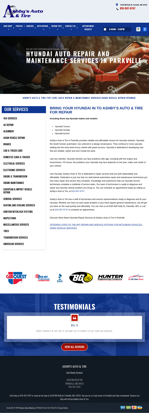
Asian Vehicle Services (63, 229)
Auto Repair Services (74, 374)
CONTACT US (70, 26)
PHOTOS (19, 26)
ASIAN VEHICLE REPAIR (113, 99)
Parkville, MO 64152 (61, 49)
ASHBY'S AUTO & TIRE (34, 99)
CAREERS (30, 26)
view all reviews (74, 348)
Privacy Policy (63, 409)
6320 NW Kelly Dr (45, 49)
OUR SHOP (8, 26)
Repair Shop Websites (27, 409)
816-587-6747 (127, 8)
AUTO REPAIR (42, 26)
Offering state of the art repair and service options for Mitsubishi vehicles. (96, 226)
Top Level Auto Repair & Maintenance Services (74, 99)
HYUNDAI (131, 99)
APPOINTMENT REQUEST (88, 28)
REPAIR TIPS (56, 26)
